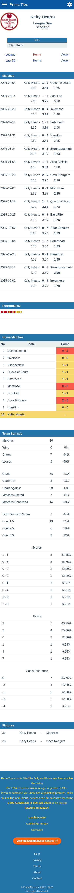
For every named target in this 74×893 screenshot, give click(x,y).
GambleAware (37, 817)
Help (37, 854)
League (10, 54)
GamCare (37, 829)
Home (37, 60)
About (36, 872)
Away (65, 54)
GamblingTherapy (37, 823)
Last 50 (10, 60)
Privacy (36, 860)
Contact (37, 878)
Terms (37, 866)
